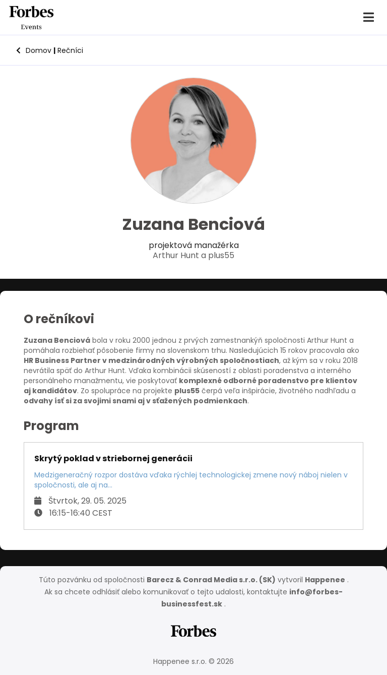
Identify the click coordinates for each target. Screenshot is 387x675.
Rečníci (68, 50)
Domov (33, 50)
